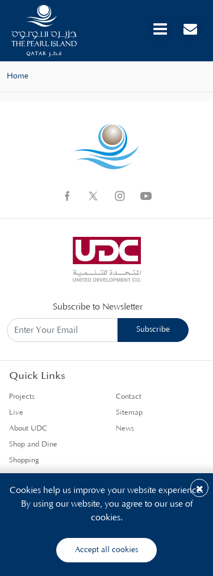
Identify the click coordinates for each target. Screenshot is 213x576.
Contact (128, 397)
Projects (22, 397)
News (125, 428)
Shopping (24, 460)
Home (17, 76)
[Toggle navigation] (160, 28)
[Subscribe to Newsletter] (62, 330)
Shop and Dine (33, 444)
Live (16, 412)
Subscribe (153, 329)
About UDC (28, 428)
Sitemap (129, 412)
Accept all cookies (106, 549)
